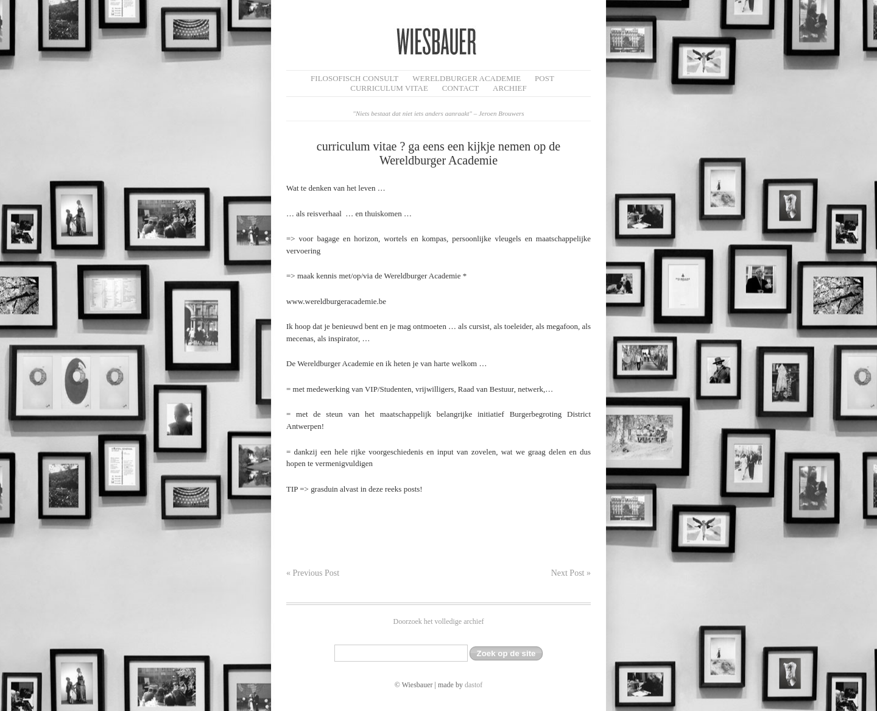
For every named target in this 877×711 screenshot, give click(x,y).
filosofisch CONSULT (354, 78)
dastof (473, 685)
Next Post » (571, 573)
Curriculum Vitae (389, 88)
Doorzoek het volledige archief (438, 621)
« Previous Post (312, 573)
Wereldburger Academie (466, 78)
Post (544, 78)
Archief (510, 88)
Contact (460, 88)
